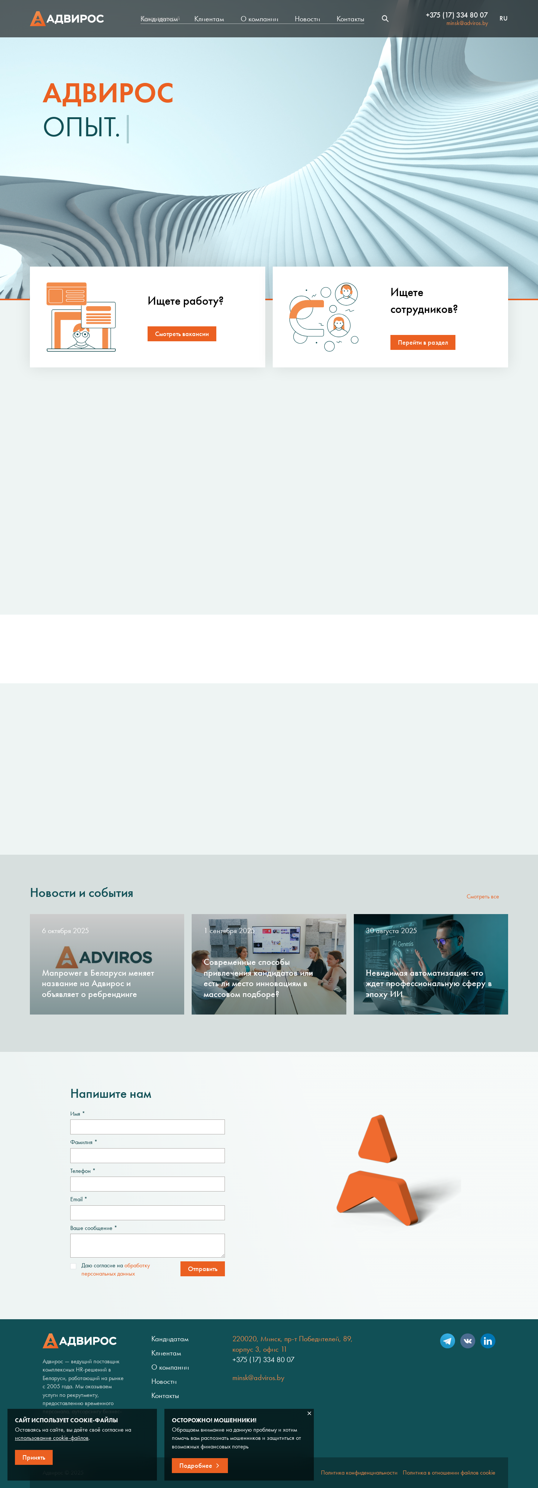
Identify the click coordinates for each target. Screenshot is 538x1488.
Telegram (447, 1340)
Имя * (77, 1113)
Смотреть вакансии (182, 334)
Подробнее (195, 1465)
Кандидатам (159, 18)
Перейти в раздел (423, 342)
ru (504, 18)
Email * (78, 1199)
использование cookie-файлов (52, 1437)
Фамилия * (84, 1142)
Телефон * (83, 1170)
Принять (33, 1457)
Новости (307, 18)
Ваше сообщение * (93, 1227)
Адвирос (67, 18)
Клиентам (209, 18)
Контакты (350, 18)
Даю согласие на (110, 1269)
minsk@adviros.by (467, 23)
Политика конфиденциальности (359, 1472)
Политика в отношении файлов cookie (449, 1472)
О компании (259, 18)
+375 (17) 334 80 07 (457, 14)
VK (467, 1340)
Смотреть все (483, 896)
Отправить (202, 1269)
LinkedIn (487, 1340)
